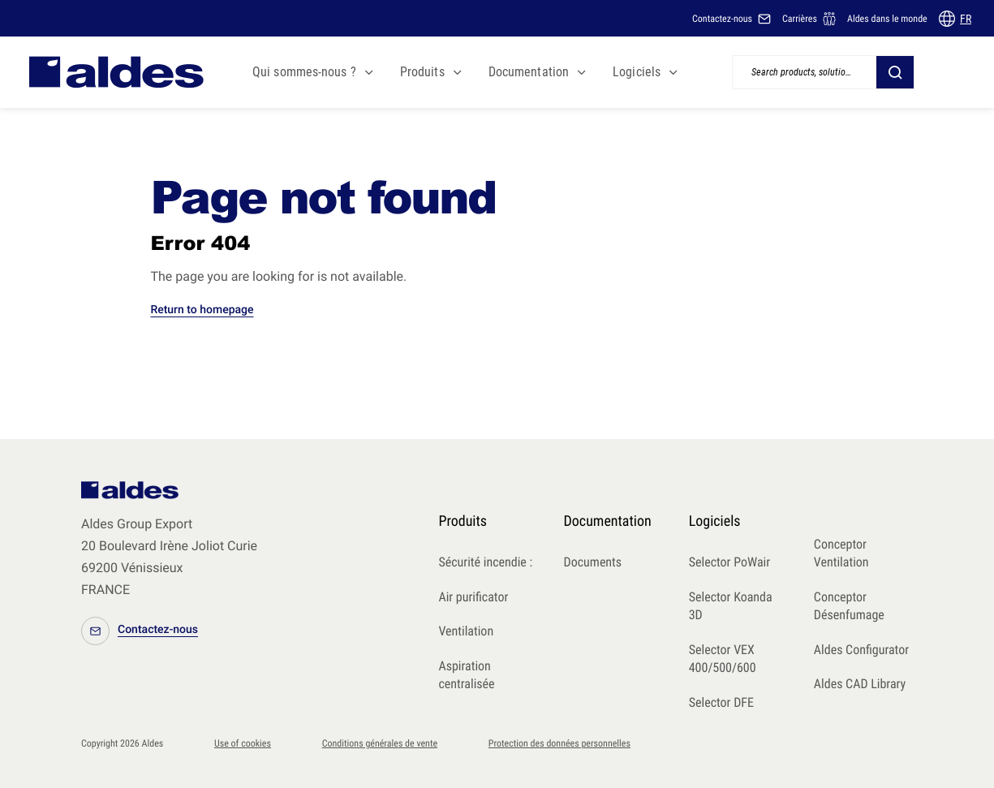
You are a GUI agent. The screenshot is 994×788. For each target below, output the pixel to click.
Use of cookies (242, 743)
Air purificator (473, 597)
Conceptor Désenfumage (849, 606)
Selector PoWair (729, 562)
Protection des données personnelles (559, 743)
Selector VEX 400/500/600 (722, 659)
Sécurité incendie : (485, 562)
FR (965, 18)
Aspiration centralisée (466, 675)
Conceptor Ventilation (841, 553)
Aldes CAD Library (860, 683)
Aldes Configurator (861, 649)
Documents (593, 562)
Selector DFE (721, 702)
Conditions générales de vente (379, 743)
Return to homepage (201, 310)
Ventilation (465, 631)
